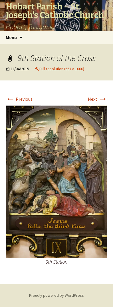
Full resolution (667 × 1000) (61, 68)
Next (97, 99)
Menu (11, 37)
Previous (19, 99)
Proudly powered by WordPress (56, 295)
